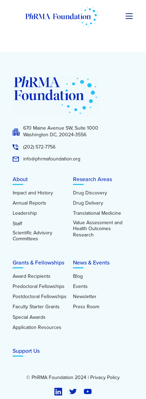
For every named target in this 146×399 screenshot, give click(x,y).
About (20, 179)
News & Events (91, 263)
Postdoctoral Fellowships (40, 297)
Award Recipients (32, 276)
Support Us (26, 351)
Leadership (25, 213)
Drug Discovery (90, 193)
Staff (17, 224)
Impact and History (33, 193)
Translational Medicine (97, 213)
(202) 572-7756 (39, 147)
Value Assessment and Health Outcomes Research (97, 229)
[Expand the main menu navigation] (129, 16)
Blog (78, 276)
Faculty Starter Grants (36, 307)
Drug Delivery (88, 203)
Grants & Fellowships (38, 263)
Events (80, 286)
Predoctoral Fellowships (39, 286)
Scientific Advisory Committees (32, 236)
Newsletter (85, 297)
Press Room (86, 307)
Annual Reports (29, 203)
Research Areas (92, 179)
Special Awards (29, 317)
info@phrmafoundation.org (51, 159)
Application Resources (37, 327)
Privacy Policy (105, 377)
